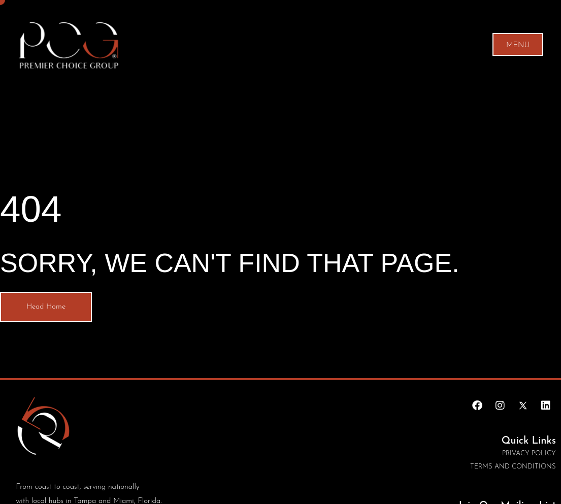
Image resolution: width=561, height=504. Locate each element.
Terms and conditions (513, 466)
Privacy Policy (529, 453)
